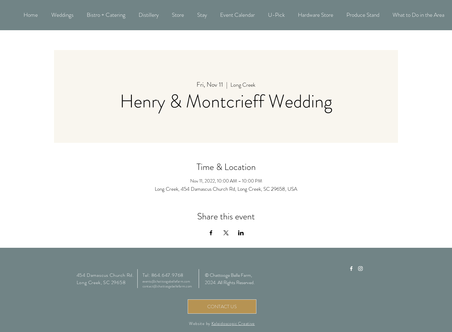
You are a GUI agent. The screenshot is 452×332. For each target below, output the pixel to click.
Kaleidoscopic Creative (233, 323)
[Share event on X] (226, 232)
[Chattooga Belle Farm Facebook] (351, 268)
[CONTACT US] (222, 306)
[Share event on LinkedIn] (241, 232)
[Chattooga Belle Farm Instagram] (360, 268)
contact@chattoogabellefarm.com (167, 286)
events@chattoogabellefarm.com (166, 281)
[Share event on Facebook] (211, 232)
